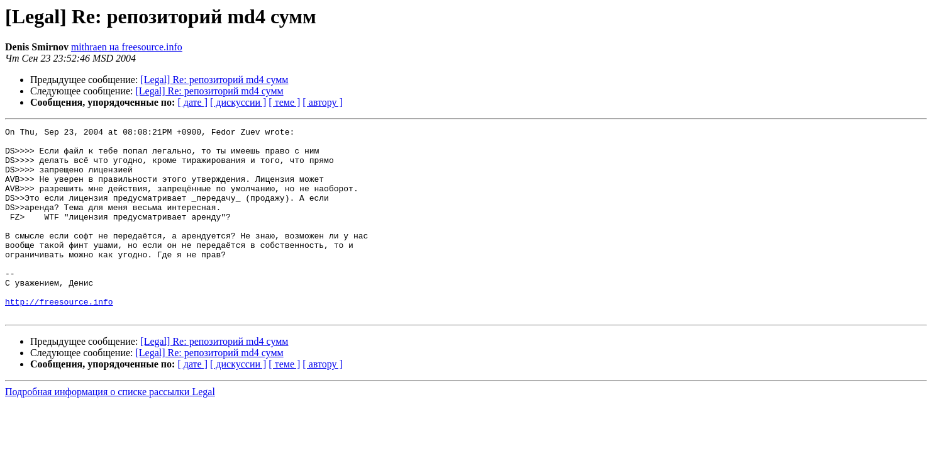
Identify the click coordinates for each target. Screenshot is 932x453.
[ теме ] (284, 102)
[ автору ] (322, 102)
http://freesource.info (59, 337)
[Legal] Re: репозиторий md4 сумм (214, 79)
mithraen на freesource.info (126, 47)
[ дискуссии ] (238, 102)
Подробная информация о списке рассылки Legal (110, 429)
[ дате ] (192, 102)
